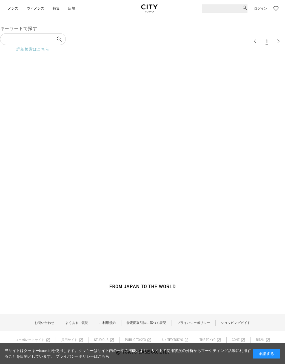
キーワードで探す (18, 28)
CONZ (236, 340)
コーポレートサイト (30, 340)
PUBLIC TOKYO (135, 340)
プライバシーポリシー (193, 323)
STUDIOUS (101, 340)
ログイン (260, 8)
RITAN (260, 340)
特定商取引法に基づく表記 (146, 323)
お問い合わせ (44, 323)
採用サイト (69, 340)
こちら (103, 356)
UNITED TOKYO (172, 340)
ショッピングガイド (235, 323)
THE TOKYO (207, 340)
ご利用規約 (107, 323)
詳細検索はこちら (32, 49)
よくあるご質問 (76, 323)
